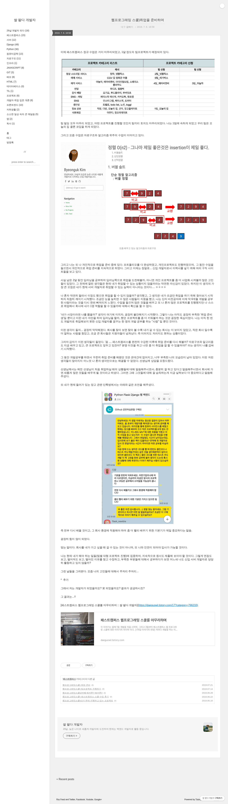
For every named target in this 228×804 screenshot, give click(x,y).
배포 (11, 77)
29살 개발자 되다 (18, 30)
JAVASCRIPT (15, 67)
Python (13, 49)
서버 (11, 40)
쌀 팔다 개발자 (25, 20)
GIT (10, 72)
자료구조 (14, 58)
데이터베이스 (15, 86)
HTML (11, 81)
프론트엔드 (15, 105)
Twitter (72, 799)
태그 (9, 137)
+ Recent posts (65, 779)
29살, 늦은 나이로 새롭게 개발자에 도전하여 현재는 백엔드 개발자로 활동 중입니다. (106, 729)
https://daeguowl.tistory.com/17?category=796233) (168, 605)
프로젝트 (13, 95)
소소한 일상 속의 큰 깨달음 (22, 114)
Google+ (98, 799)
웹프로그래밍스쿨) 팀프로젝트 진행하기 (82, 689)
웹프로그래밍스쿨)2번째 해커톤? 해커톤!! (82, 693)
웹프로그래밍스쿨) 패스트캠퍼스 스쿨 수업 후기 (86, 696)
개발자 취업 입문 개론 (20, 100)
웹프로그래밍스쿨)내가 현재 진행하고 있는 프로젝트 (88, 700)
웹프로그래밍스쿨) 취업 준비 (76, 685)
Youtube (89, 799)
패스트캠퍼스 (16, 35)
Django (13, 44)
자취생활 (13, 109)
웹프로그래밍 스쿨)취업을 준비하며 (137, 20)
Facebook (80, 799)
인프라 (12, 63)
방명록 (10, 142)
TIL (10, 91)
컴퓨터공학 (15, 53)
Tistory (198, 799)
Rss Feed (60, 799)
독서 (11, 123)
